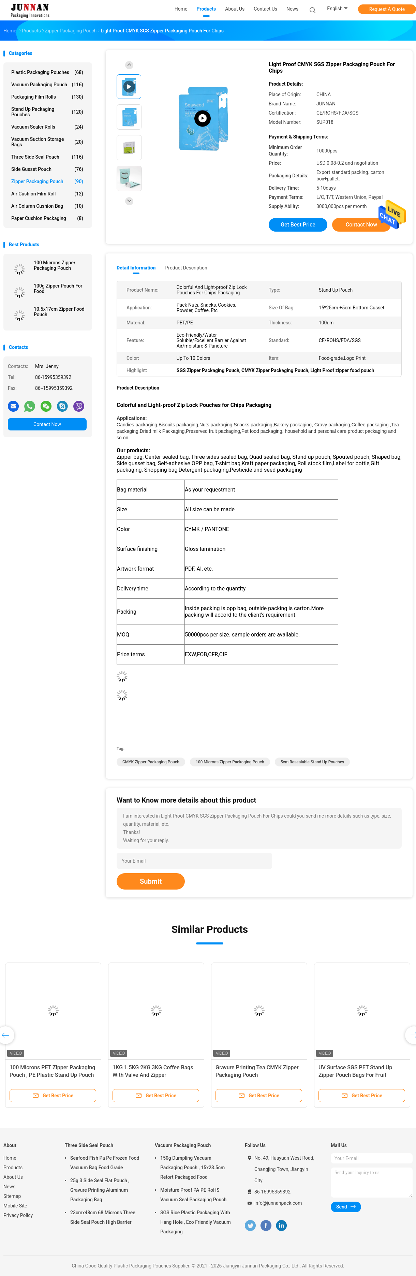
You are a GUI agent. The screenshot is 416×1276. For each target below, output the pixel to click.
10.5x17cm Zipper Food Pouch (59, 311)
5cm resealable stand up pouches (312, 762)
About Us (13, 1177)
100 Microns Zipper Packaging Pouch (54, 265)
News (9, 1186)
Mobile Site (15, 1205)
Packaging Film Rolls (47, 96)
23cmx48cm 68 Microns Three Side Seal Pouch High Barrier (102, 1217)
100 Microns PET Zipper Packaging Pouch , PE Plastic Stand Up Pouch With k (52, 1075)
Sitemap (12, 1196)
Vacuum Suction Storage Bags (47, 141)
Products (13, 1167)
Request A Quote (387, 9)
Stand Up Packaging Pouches (47, 111)
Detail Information (136, 267)
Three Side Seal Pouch (47, 156)
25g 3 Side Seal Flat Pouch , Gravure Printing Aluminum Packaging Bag (100, 1190)
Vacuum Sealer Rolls (47, 126)
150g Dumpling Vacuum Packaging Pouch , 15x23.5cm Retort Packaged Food (192, 1167)
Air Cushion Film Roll (47, 193)
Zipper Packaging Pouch (47, 181)
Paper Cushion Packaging (47, 218)
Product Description (186, 267)
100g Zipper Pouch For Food (58, 288)
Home (9, 1158)
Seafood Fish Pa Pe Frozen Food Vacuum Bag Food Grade (104, 1162)
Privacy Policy (18, 1215)
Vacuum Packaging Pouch (47, 84)
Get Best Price (298, 224)
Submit (151, 881)
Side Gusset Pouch (47, 169)
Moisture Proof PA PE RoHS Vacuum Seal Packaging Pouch (193, 1194)
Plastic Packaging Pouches (47, 72)
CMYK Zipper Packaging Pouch (150, 762)
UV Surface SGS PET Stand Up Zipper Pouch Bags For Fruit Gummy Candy (355, 1075)
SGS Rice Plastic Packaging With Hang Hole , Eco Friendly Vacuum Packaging (195, 1222)
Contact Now (47, 424)
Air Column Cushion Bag (47, 206)
